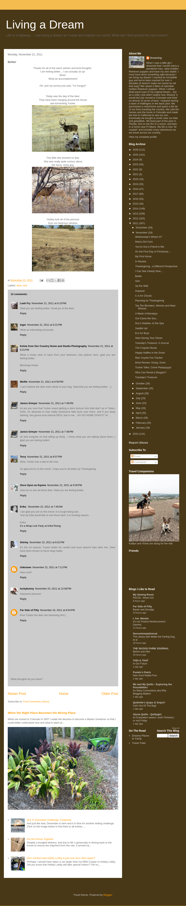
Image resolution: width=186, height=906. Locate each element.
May (138, 408)
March (140, 417)
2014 (136, 208)
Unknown (25, 567)
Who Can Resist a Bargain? (150, 372)
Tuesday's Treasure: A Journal (152, 343)
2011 (136, 223)
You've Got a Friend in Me (149, 246)
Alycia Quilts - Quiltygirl (147, 714)
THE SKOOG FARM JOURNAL (151, 648)
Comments (138, 462)
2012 (136, 218)
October (141, 383)
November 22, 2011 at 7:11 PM (50, 567)
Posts (135, 456)
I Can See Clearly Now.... (149, 271)
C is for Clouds (143, 295)
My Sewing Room (143, 594)
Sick (137, 281)
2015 (136, 203)
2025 (136, 154)
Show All (175, 728)
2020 (136, 179)
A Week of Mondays (146, 313)
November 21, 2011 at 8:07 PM (44, 456)
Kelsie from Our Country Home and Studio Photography (53, 346)
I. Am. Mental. (141, 618)
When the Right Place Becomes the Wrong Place (42, 712)
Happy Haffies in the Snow (150, 352)
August (140, 393)
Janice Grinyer (28, 403)
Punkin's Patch (142, 672)
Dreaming (156, 57)
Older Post (110, 694)
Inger (23, 324)
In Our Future (140, 663)
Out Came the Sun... (146, 318)
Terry (23, 456)
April (139, 412)
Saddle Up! (141, 328)
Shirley (24, 542)
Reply (23, 313)
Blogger (107, 894)
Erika (23, 506)
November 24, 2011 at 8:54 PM (57, 610)
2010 (136, 433)
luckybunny (27, 588)
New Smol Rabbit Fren (145, 675)
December (142, 227)
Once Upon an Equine (33, 485)
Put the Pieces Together (40, 839)
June (139, 403)
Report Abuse (138, 442)
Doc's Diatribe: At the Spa (149, 323)
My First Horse (143, 256)
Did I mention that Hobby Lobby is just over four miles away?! (61, 858)
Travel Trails (139, 743)
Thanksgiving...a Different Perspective (156, 266)
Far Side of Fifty (29, 610)
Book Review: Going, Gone (150, 362)
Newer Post (17, 694)
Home (64, 694)
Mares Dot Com (144, 241)
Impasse (140, 290)
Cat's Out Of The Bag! (144, 705)
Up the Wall (141, 285)
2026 (136, 149)
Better (138, 276)
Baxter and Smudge (143, 609)
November (142, 232)
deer (19, 285)
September (142, 388)
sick (25, 285)
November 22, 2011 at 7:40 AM (45, 506)
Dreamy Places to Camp (140, 737)
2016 (136, 198)
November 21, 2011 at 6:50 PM (46, 381)
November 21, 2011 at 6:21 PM (44, 324)
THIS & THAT (140, 660)
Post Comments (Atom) (36, 701)
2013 (136, 213)
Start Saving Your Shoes (148, 337)
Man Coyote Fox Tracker (149, 357)
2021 (136, 174)
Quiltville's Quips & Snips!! (149, 702)
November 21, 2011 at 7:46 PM (56, 403)
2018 (136, 189)
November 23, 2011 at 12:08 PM (53, 588)
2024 (136, 159)
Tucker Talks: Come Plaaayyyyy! (153, 367)
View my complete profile (143, 136)
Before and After (141, 651)
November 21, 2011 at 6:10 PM (49, 303)
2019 (136, 184)
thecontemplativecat (145, 633)
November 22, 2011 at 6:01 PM (46, 542)
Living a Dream (45, 24)
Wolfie (24, 381)
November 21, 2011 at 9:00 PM (64, 485)
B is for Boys (142, 333)
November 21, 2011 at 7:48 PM (56, 431)
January (141, 427)
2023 (136, 164)
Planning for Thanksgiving (149, 300)
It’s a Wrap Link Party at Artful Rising (40, 525)
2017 (136, 193)
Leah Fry (25, 303)
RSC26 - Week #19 (143, 597)
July (138, 398)
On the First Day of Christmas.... (153, 251)
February (141, 422)
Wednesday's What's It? (148, 236)
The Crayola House (146, 347)
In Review (140, 261)
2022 (136, 169)
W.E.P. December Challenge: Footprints (49, 819)
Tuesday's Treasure (146, 377)
